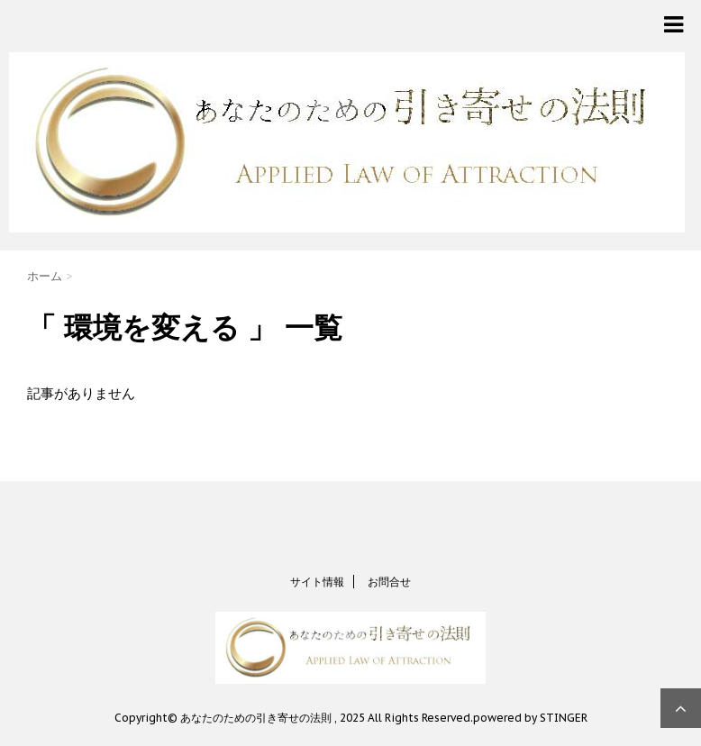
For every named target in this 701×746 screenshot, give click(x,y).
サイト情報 (317, 581)
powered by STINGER (530, 717)
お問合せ (389, 581)
